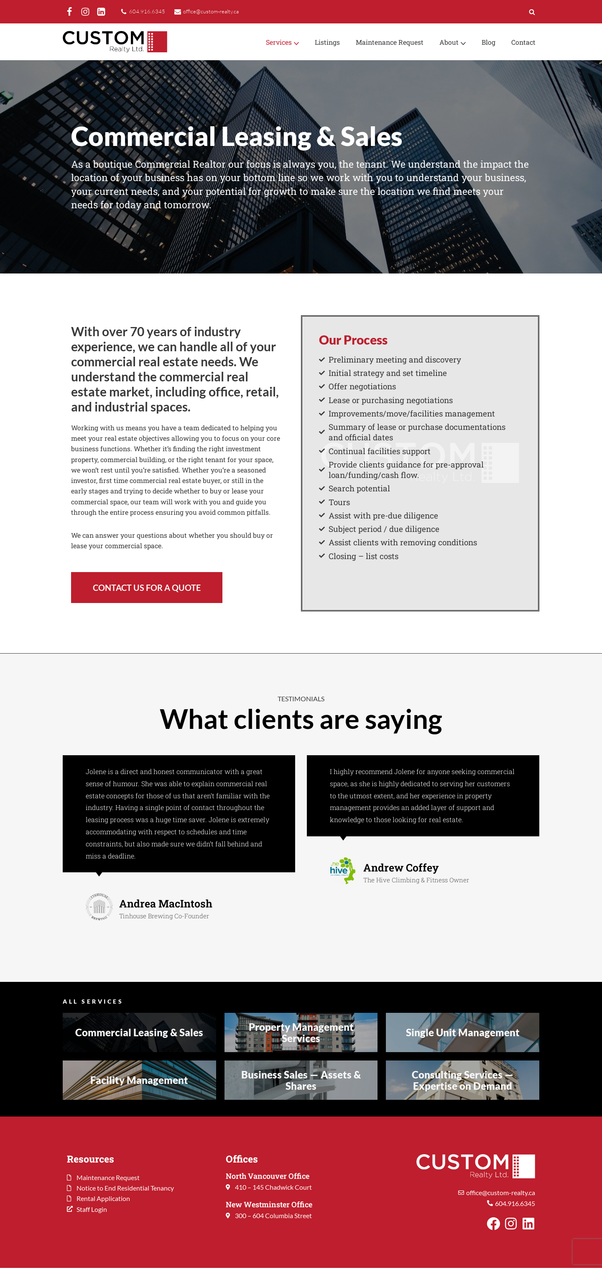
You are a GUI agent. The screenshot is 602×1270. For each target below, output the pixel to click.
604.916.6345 (147, 11)
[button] (294, 42)
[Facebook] (69, 11)
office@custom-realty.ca (213, 11)
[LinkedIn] (101, 11)
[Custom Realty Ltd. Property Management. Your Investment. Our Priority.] (115, 42)
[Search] (532, 12)
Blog (488, 42)
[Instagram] (85, 11)
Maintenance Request (388, 42)
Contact (523, 42)
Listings (325, 42)
